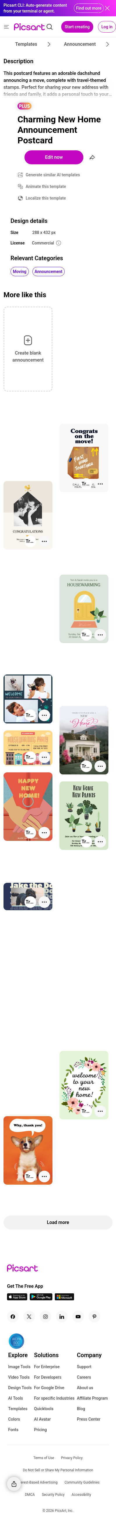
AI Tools (15, 1398)
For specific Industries (54, 1398)
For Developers (47, 1377)
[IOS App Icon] (17, 1298)
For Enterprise (47, 1366)
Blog (81, 1408)
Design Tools (20, 1387)
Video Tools (18, 1377)
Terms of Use (44, 1458)
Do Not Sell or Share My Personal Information (58, 1470)
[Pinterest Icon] (94, 1316)
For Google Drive (49, 1387)
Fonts (13, 1429)
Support (84, 1366)
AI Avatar (42, 1419)
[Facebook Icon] (13, 1316)
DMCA (30, 1495)
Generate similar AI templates (53, 174)
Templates (17, 1408)
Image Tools (19, 1366)
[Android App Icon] (41, 1298)
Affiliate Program (92, 1398)
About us (85, 1387)
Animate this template (46, 186)
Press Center (89, 1419)
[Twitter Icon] (29, 1316)
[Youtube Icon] (78, 1316)
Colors (14, 1419)
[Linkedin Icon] (62, 1316)
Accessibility (81, 1495)
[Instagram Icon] (45, 1316)
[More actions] (100, 484)
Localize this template (46, 198)
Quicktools (44, 1408)
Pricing (40, 1429)
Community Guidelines (81, 1482)
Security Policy (53, 1495)
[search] (50, 27)
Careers (84, 1377)
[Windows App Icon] (64, 1298)
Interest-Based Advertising (37, 1482)
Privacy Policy (72, 1458)
